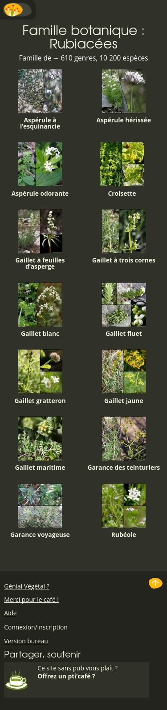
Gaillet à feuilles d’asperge (40, 239)
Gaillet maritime (40, 444)
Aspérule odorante (40, 169)
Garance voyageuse (40, 511)
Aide (10, 613)
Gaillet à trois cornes (123, 236)
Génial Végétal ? (26, 586)
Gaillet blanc (40, 310)
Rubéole (124, 511)
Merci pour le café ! (31, 599)
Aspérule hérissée (124, 96)
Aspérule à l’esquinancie (40, 99)
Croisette (122, 169)
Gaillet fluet (124, 310)
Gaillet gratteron (39, 376)
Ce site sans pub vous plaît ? (92, 672)
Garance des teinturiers (123, 444)
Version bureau (26, 641)
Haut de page (156, 583)
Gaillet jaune (124, 376)
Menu (18, 10)
